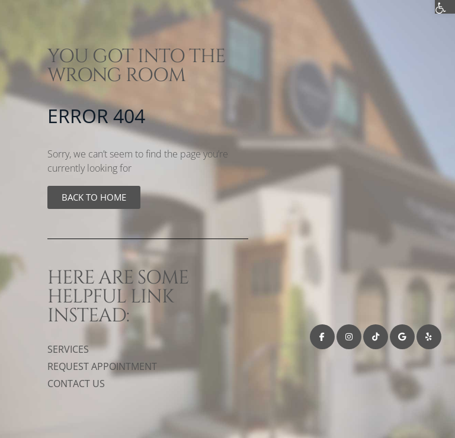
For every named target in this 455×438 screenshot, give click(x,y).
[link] (93, 197)
